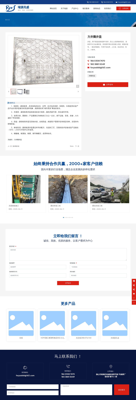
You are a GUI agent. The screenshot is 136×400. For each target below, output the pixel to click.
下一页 (77, 146)
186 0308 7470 (108, 2)
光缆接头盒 (115, 338)
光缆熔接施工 (14, 206)
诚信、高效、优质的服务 (25, 10)
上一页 (10, 146)
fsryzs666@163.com (124, 2)
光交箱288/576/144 (83, 338)
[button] (63, 217)
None (71, 146)
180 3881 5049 (93, 2)
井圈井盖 (92, 76)
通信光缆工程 (97, 206)
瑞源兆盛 (23, 7)
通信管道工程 (55, 206)
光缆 (21, 338)
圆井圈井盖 (16, 146)
